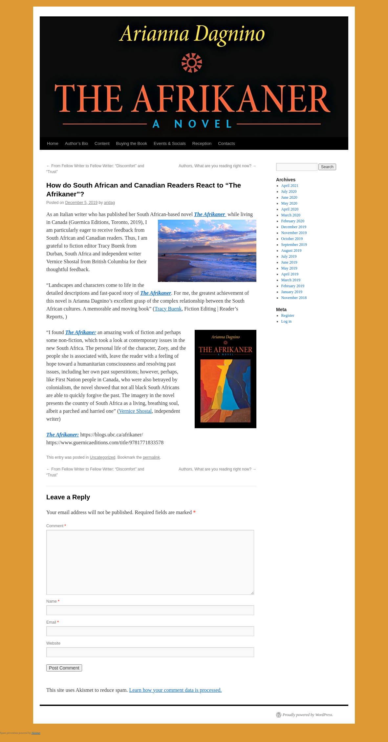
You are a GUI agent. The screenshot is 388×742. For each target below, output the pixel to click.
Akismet (36, 733)
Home (52, 143)
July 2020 (289, 191)
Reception (202, 143)
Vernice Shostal (135, 411)
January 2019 (291, 292)
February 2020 (292, 221)
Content (102, 143)
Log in (286, 321)
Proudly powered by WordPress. (308, 714)
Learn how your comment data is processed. (175, 690)
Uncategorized (102, 457)
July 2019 (289, 256)
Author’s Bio (76, 143)
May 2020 (289, 203)
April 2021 (289, 185)
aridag (109, 202)
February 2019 (292, 286)
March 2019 (290, 280)
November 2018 (294, 297)
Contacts (226, 143)
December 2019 (293, 227)
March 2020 (290, 215)
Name (52, 601)
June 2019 (289, 262)
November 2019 (294, 233)
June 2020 (289, 197)
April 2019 (289, 274)
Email (52, 622)
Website (53, 643)
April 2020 (289, 209)
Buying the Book (131, 143)
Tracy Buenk (168, 308)
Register (287, 315)
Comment (56, 526)
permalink (151, 457)
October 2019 (292, 238)
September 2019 (294, 244)
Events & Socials (170, 143)
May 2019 (289, 268)
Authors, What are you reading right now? (217, 166)
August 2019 (291, 250)
